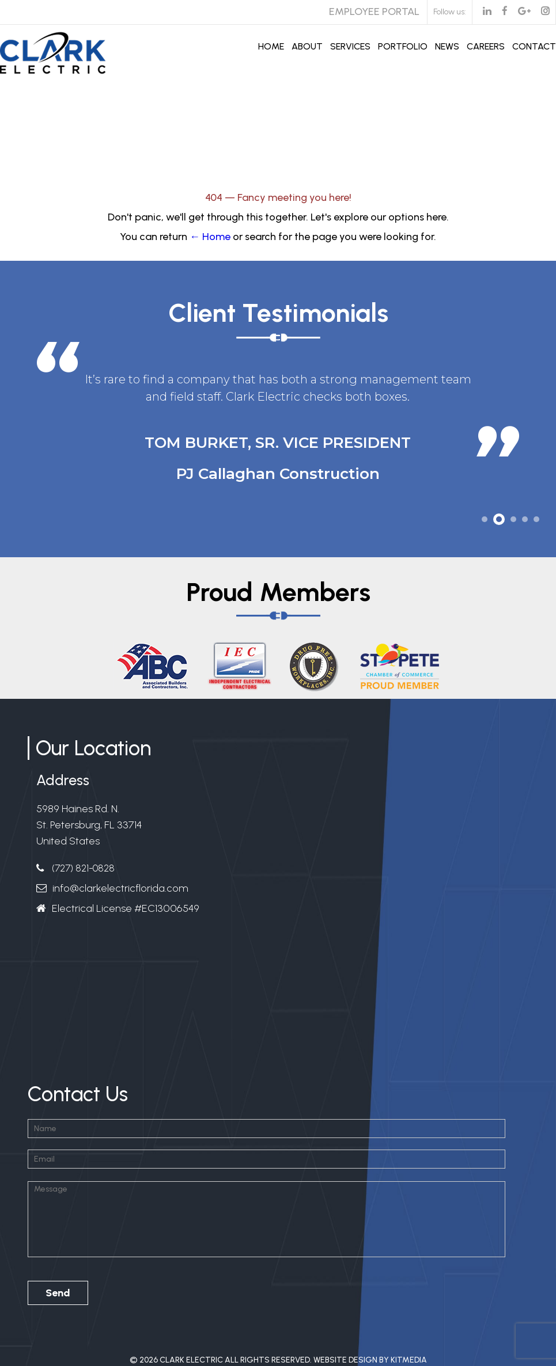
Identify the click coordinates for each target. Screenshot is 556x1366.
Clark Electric (191, 1360)
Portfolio (403, 46)
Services (350, 46)
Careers (486, 46)
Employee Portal (374, 11)
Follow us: (449, 12)
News (447, 46)
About (307, 46)
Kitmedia (409, 1360)
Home (271, 46)
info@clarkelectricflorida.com (120, 888)
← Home (210, 236)
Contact (534, 46)
